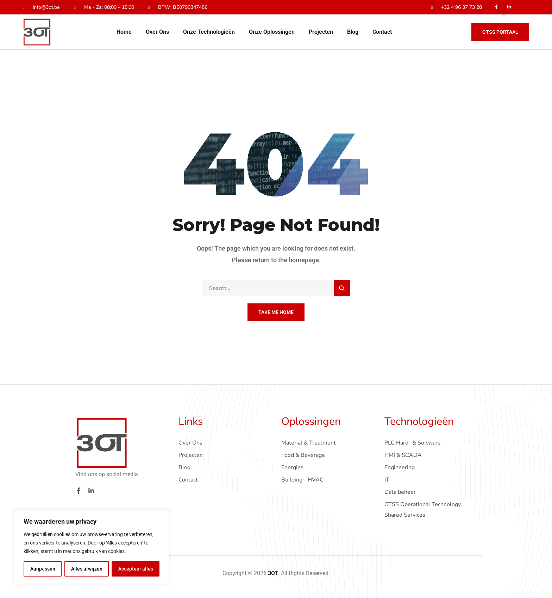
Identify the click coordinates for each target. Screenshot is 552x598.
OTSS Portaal (500, 32)
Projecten (321, 32)
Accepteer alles (135, 569)
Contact (382, 32)
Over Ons (157, 32)
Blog (352, 32)
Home (124, 32)
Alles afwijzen (86, 569)
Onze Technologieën (209, 32)
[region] (91, 547)
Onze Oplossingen (272, 32)
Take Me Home (276, 312)
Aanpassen (42, 569)
